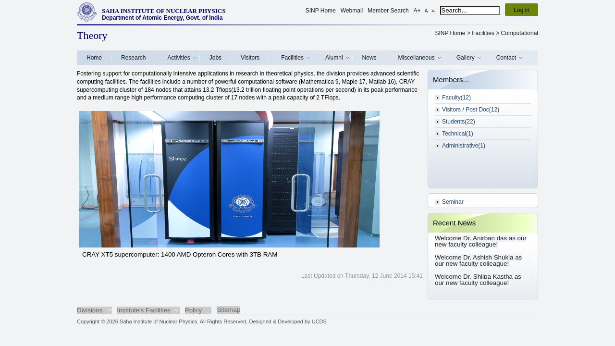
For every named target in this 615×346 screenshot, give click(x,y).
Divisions (89, 310)
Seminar (453, 201)
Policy (193, 310)
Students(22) (458, 121)
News (369, 57)
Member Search (388, 10)
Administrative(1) (463, 145)
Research (133, 57)
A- (433, 11)
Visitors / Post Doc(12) (470, 109)
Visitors (250, 57)
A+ (417, 10)
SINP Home (321, 10)
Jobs (215, 57)
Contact (506, 57)
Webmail (352, 10)
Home (94, 57)
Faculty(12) (456, 97)
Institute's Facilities (143, 310)
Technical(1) (457, 133)
